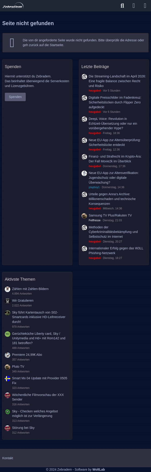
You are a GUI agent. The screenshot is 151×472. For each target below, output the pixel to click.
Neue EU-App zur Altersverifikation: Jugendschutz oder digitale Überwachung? (114, 177)
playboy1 (94, 187)
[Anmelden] (133, 5)
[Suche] (122, 5)
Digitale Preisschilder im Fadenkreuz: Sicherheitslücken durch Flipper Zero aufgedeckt (115, 102)
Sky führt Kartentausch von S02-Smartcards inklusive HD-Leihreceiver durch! (38, 317)
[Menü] (145, 5)
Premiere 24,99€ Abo (27, 354)
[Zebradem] (12, 5)
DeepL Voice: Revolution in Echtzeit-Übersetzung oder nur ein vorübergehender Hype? (113, 123)
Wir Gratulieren (22, 300)
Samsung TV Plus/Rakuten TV (110, 215)
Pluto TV (18, 366)
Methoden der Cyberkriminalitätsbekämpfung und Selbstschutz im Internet (113, 231)
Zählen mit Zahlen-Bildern (30, 289)
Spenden (15, 97)
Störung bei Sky (23, 428)
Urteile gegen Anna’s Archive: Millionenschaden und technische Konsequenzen (112, 198)
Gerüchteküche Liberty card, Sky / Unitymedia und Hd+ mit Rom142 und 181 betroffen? (38, 338)
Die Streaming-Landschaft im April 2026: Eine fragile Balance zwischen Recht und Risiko (117, 80)
